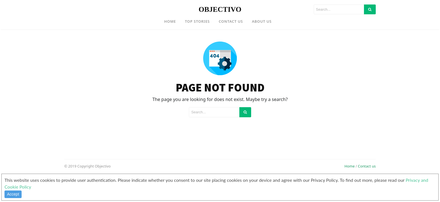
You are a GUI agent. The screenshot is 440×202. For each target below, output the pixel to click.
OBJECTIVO (220, 9)
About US (262, 21)
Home (170, 21)
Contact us (367, 166)
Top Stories (197, 21)
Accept (13, 194)
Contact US (231, 21)
